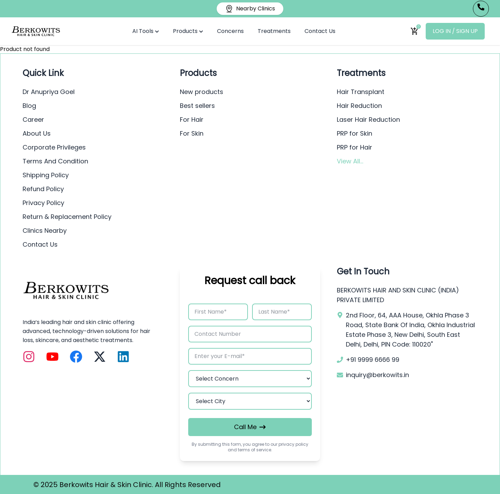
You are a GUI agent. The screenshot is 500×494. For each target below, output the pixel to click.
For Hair (191, 119)
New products (201, 91)
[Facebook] (76, 356)
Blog (29, 105)
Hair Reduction (359, 105)
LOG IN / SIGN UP (455, 31)
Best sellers (197, 105)
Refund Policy (43, 189)
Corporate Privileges (54, 147)
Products (188, 31)
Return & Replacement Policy (67, 216)
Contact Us (320, 31)
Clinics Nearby (45, 230)
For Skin (191, 133)
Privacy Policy (43, 202)
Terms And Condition (55, 161)
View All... (350, 161)
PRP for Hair (354, 147)
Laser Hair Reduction (368, 119)
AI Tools (145, 31)
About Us (37, 133)
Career (33, 119)
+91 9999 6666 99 (372, 359)
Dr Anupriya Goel (49, 91)
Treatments (274, 31)
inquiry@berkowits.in (377, 374)
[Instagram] (29, 356)
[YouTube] (52, 356)
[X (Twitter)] (99, 356)
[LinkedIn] (123, 356)
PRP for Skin (354, 133)
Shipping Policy (46, 175)
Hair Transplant (360, 91)
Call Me (250, 427)
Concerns (230, 31)
